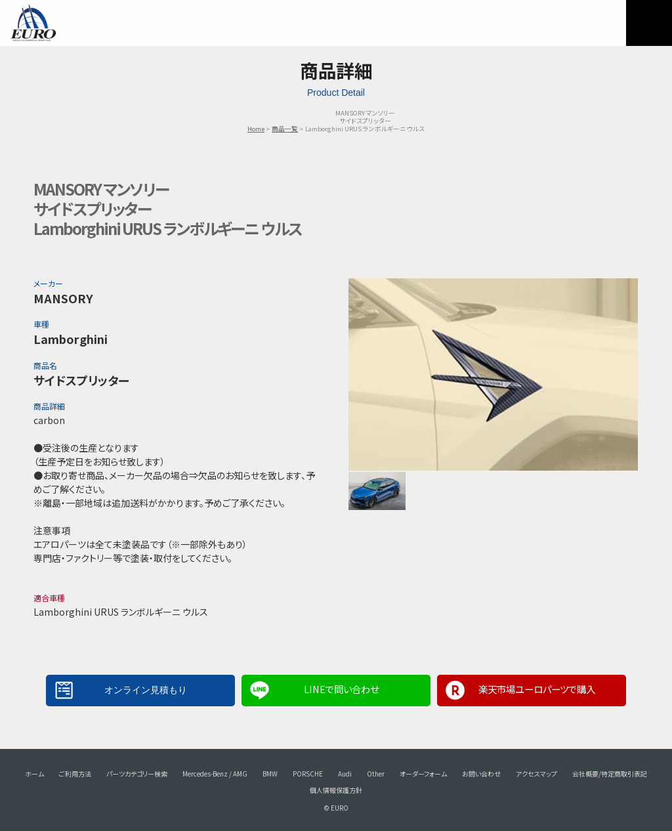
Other (376, 773)
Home (255, 128)
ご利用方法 (75, 773)
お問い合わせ (481, 773)
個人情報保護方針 (336, 790)
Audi (345, 773)
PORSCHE (308, 773)
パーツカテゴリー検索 (136, 773)
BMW (270, 773)
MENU (649, 23)
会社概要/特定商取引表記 (609, 773)
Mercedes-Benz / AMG (214, 773)
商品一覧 (285, 128)
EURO (33, 23)
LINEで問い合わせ (341, 689)
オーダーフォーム (423, 773)
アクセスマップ (536, 773)
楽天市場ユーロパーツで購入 (536, 689)
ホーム (34, 773)
